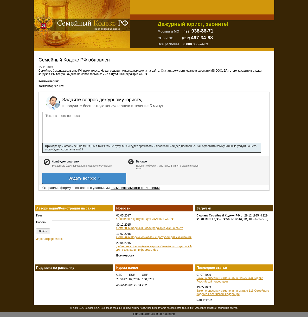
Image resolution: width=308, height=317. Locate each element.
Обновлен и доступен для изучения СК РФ (144, 219)
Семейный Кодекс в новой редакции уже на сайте (149, 228)
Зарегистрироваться (49, 239)
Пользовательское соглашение (154, 314)
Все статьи (204, 300)
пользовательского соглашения (135, 188)
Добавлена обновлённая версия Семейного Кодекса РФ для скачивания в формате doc (154, 248)
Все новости (125, 255)
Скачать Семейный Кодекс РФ (218, 215)
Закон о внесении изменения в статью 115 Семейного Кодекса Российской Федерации (233, 292)
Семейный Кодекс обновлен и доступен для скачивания (154, 237)
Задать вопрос (84, 178)
